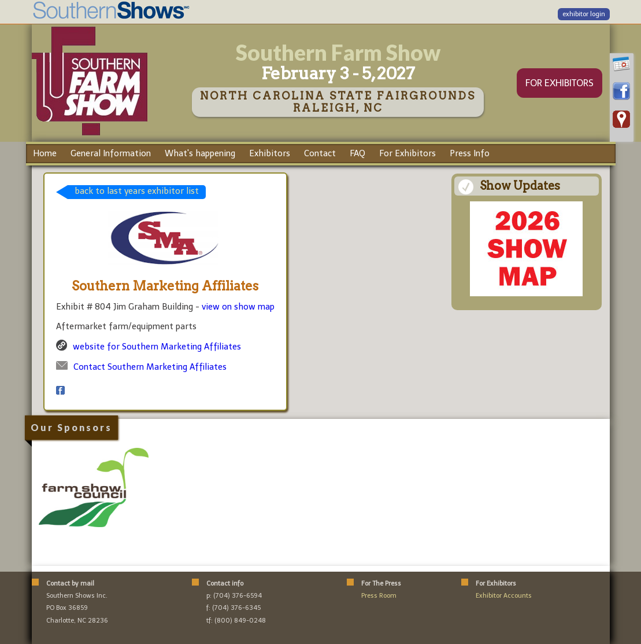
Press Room (379, 595)
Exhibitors (269, 153)
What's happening (200, 153)
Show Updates (520, 186)
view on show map (238, 306)
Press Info (470, 153)
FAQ (357, 153)
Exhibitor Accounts (504, 595)
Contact (320, 153)
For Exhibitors (407, 153)
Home (45, 153)
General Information (111, 153)
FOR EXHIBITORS (559, 83)
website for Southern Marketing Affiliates (157, 346)
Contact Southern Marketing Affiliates (150, 367)
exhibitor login (583, 14)
